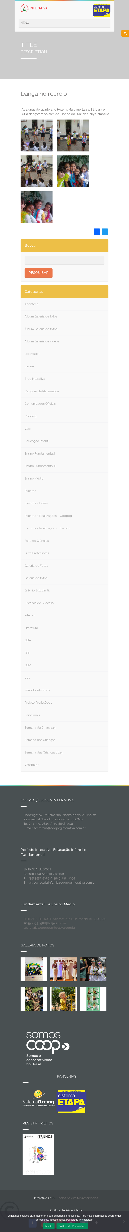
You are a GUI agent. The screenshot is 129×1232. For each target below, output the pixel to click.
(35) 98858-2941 (45, 923)
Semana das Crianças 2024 (44, 752)
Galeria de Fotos (36, 566)
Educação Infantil (37, 441)
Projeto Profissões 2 (38, 702)
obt (27, 677)
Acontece (32, 304)
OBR (28, 665)
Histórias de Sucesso (39, 603)
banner (30, 366)
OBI (27, 653)
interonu (30, 615)
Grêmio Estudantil (37, 590)
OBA (28, 640)
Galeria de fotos (36, 578)
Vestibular (32, 765)
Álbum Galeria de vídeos (42, 341)
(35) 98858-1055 (64, 878)
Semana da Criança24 (40, 727)
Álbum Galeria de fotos (41, 316)
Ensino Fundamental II (40, 466)
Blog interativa (35, 379)
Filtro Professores (37, 553)
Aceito (49, 1226)
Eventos (30, 491)
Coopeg (31, 416)
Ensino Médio (34, 478)
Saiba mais (32, 715)
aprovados (32, 354)
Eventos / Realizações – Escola (47, 528)
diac (28, 428)
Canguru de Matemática (42, 391)
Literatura (31, 628)
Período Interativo (37, 690)
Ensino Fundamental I (40, 453)
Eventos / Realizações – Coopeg (48, 516)
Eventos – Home (36, 503)
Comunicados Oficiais (40, 403)
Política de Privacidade (66, 1210)
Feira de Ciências (37, 541)
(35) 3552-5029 (39, 878)
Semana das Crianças (40, 740)
